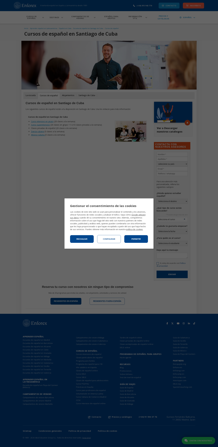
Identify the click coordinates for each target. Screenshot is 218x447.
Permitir (136, 239)
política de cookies (134, 229)
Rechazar (81, 239)
